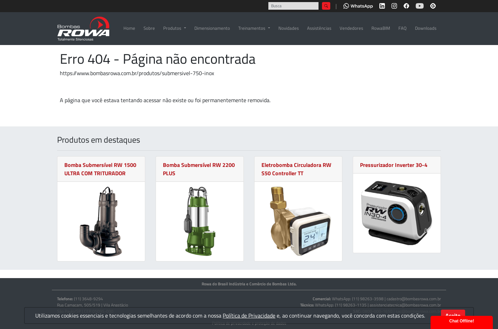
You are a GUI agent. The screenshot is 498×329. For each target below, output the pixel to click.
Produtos (172, 28)
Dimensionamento (212, 28)
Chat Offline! (461, 321)
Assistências (319, 28)
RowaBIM (380, 28)
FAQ (402, 28)
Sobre (149, 28)
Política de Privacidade (249, 315)
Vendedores (351, 28)
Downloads (425, 28)
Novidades (288, 28)
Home (129, 28)
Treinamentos (251, 28)
